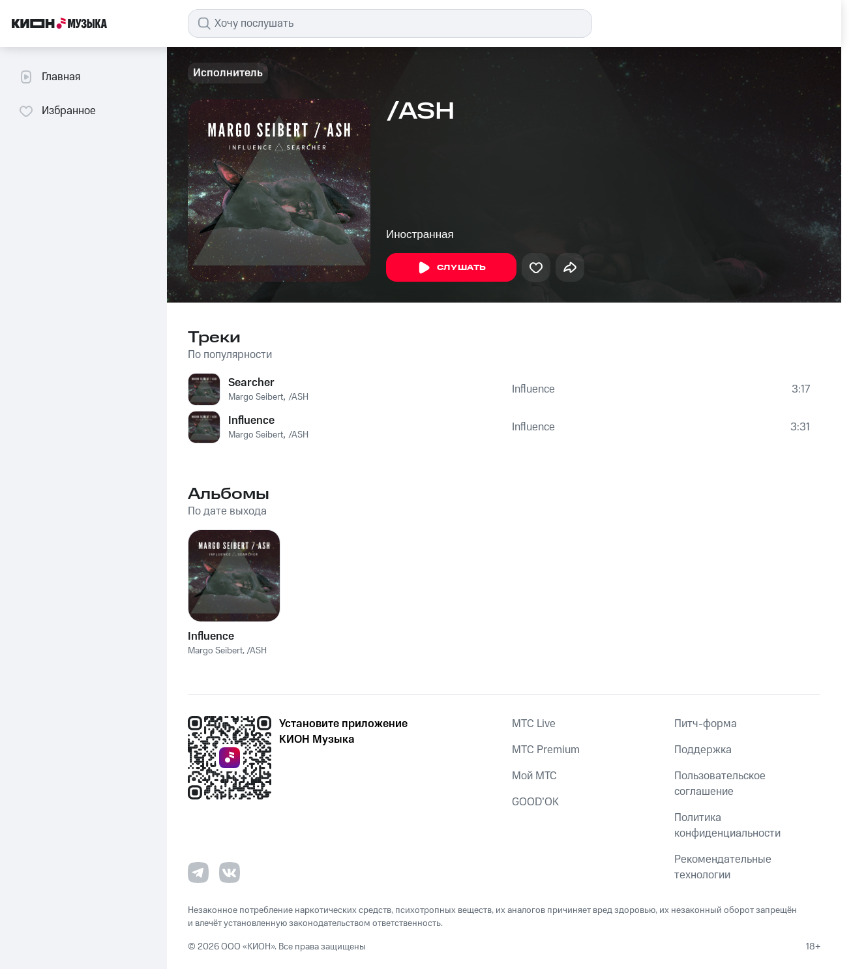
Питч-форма (705, 724)
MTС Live (534, 724)
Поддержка (703, 750)
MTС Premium (546, 750)
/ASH (298, 397)
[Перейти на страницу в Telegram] (198, 872)
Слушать (451, 268)
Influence (533, 389)
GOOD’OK (535, 802)
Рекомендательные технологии (722, 867)
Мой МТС (534, 776)
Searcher (251, 383)
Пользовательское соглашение (720, 783)
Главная (49, 77)
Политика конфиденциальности (727, 825)
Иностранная (420, 234)
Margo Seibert (255, 397)
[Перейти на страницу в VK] (229, 872)
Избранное (57, 111)
